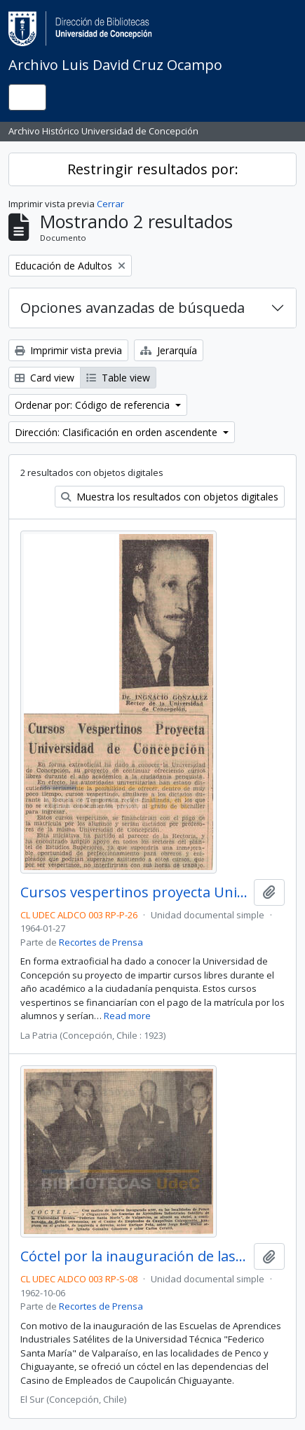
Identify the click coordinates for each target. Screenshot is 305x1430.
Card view (44, 377)
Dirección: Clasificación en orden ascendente (117, 432)
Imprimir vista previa (68, 350)
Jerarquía (168, 350)
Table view (118, 377)
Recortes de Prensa (101, 942)
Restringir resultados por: (152, 169)
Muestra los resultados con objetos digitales (169, 496)
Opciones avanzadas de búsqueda (132, 307)
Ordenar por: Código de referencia (93, 405)
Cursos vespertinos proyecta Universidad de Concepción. (134, 892)
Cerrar (110, 203)
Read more (127, 1015)
